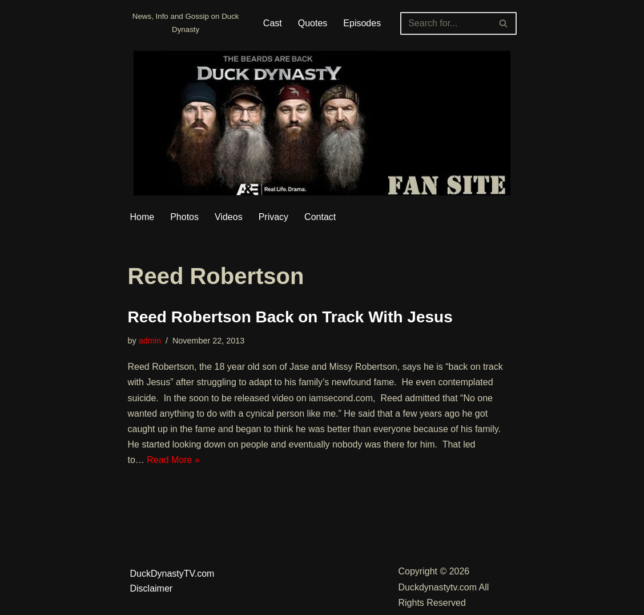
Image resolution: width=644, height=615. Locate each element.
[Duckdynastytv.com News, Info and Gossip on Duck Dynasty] (186, 23)
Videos (229, 217)
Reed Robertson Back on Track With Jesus (290, 317)
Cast (272, 23)
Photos (184, 217)
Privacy (273, 217)
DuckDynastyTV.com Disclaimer (172, 581)
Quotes (313, 23)
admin (150, 340)
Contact (320, 217)
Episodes (362, 23)
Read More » (173, 460)
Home (142, 217)
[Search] (445, 23)
